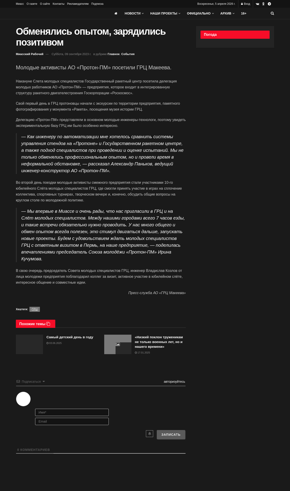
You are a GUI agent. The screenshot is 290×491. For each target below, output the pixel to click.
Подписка (97, 3)
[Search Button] (272, 13)
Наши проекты (163, 13)
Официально (198, 13)
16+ (243, 13)
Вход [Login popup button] (245, 3)
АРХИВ (225, 13)
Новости (132, 13)
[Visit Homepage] (50, 13)
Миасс (20, 3)
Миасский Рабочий (30, 54)
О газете (32, 3)
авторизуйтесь (174, 381)
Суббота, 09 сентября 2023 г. (71, 54)
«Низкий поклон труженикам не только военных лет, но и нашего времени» (159, 341)
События (127, 54)
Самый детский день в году (69, 337)
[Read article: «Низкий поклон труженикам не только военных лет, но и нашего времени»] (117, 344)
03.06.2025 (54, 343)
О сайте (45, 3)
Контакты (58, 3)
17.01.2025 (142, 352)
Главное (114, 54)
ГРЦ (35, 309)
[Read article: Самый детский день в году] (29, 344)
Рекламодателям (78, 3)
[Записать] (171, 434)
